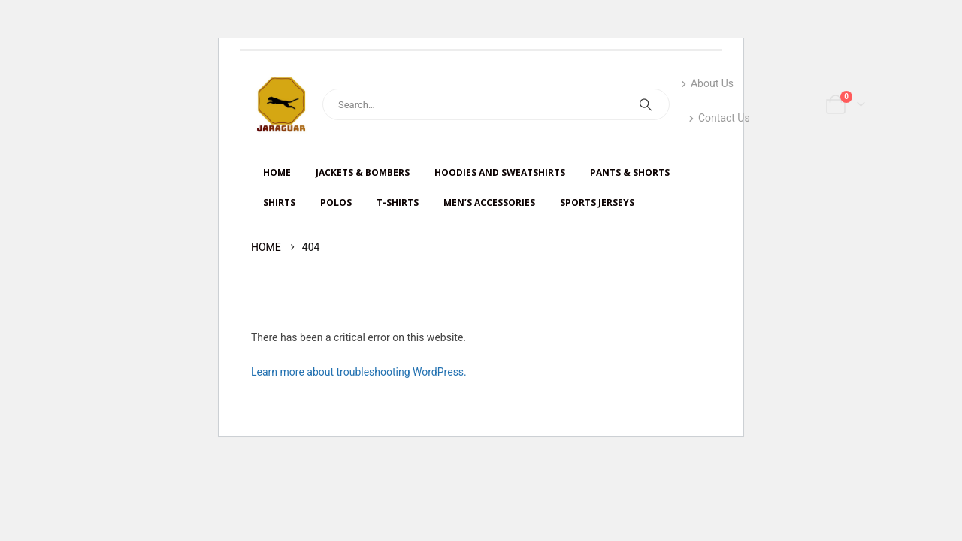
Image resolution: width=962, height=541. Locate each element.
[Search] (645, 104)
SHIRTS (279, 202)
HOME (277, 172)
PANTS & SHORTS (630, 172)
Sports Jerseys (597, 202)
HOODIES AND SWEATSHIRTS (499, 172)
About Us (707, 83)
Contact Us (719, 118)
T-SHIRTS (398, 202)
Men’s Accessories (489, 202)
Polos (336, 202)
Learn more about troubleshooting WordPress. (359, 372)
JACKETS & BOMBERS (363, 172)
